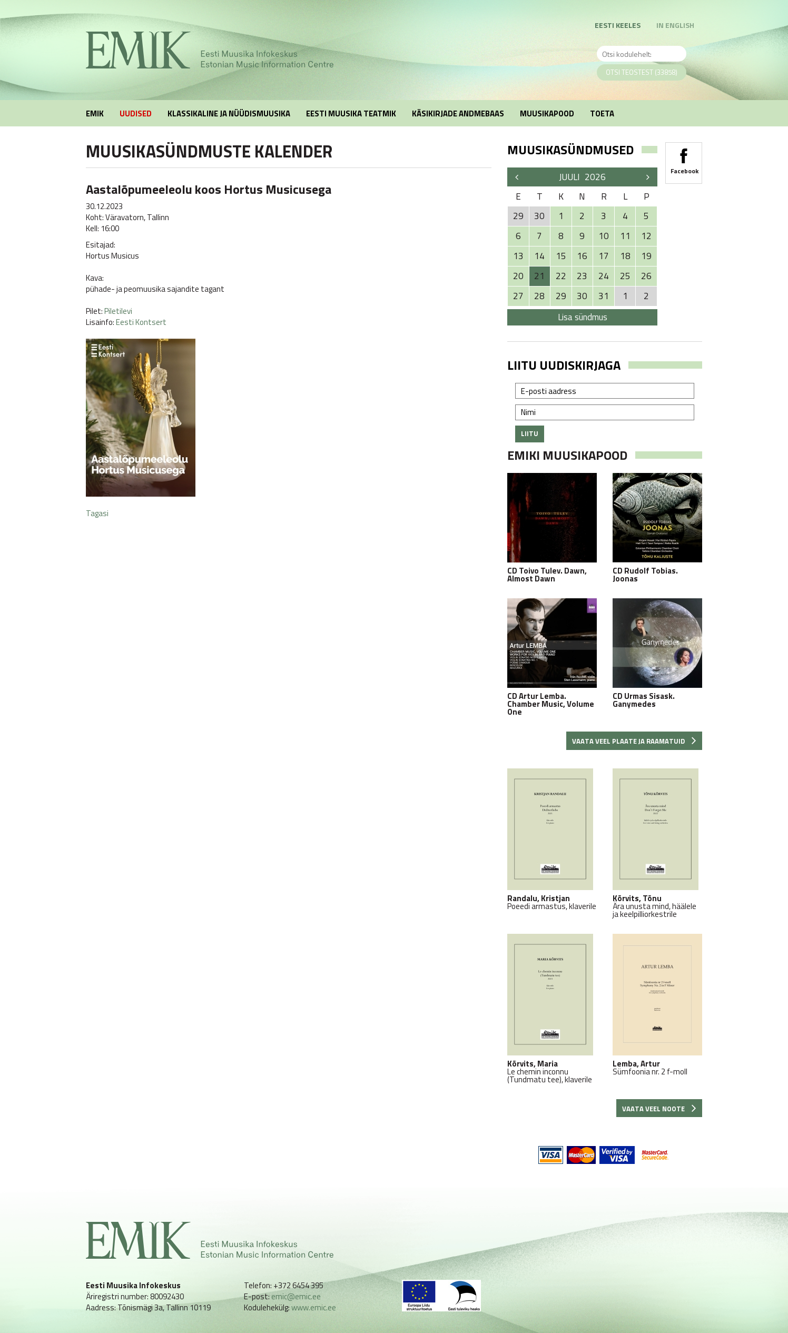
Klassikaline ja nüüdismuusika (229, 113)
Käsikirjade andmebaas (458, 113)
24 (603, 276)
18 (625, 256)
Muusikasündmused (570, 149)
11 (625, 236)
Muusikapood (547, 113)
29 (561, 296)
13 (518, 256)
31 (603, 296)
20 (518, 276)
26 (646, 276)
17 (603, 256)
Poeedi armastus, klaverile (552, 839)
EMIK (95, 113)
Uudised (136, 113)
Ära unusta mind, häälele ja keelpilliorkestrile (657, 843)
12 (646, 236)
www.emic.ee (313, 1307)
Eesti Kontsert (141, 322)
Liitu (529, 433)
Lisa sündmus (582, 317)
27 (518, 296)
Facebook (684, 158)
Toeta (602, 113)
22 (561, 276)
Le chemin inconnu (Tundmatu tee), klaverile (552, 1008)
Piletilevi (118, 311)
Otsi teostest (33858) (641, 72)
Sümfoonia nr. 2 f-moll (657, 1004)
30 (582, 296)
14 (539, 256)
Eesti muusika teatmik (351, 113)
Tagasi (97, 513)
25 (625, 276)
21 (539, 276)
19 (646, 256)
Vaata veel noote (659, 1108)
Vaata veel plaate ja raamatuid (634, 741)
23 (582, 276)
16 (582, 256)
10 (603, 236)
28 (539, 296)
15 (561, 256)
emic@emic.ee (296, 1296)
